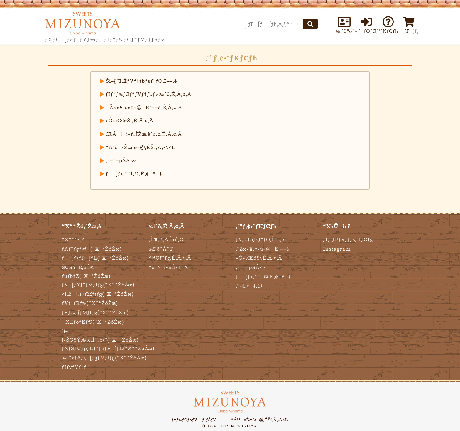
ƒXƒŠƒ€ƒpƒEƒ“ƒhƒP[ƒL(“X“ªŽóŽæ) (108, 348)
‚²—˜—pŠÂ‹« (121, 160)
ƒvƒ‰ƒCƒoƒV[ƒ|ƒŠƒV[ (196, 420)
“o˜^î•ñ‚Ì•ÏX (169, 267)
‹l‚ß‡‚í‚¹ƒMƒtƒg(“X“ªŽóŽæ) (97, 294)
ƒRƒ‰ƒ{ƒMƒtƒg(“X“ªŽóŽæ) (95, 312)
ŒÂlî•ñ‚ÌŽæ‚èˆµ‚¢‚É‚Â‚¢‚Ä (144, 134)
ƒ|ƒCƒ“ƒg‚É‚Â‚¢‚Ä (170, 258)
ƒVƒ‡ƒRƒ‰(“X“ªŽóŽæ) (90, 303)
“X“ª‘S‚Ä (73, 239)
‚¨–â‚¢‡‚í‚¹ (249, 285)
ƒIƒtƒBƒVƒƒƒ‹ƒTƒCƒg (348, 239)
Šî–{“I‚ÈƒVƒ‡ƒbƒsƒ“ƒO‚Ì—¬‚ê (141, 81)
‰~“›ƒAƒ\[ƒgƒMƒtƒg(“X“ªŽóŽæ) (104, 357)
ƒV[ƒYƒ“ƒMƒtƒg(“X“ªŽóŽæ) (98, 284)
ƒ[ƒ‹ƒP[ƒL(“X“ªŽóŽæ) (95, 258)
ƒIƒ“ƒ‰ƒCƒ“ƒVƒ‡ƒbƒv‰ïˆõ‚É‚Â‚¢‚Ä (149, 94)
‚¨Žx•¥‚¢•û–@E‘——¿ (262, 248)
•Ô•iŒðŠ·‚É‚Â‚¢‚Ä (130, 120)
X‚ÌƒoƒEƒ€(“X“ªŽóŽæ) (93, 322)
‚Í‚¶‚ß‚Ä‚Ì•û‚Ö (166, 239)
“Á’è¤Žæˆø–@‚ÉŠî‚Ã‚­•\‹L (141, 147)
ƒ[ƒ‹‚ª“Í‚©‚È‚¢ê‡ (134, 173)
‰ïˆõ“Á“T (161, 248)
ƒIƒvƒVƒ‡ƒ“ (75, 367)
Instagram (337, 248)
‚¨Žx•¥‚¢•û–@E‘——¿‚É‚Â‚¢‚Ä (144, 107)
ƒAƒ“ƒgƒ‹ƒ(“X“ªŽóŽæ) (92, 248)
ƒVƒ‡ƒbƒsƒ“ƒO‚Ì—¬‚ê (260, 239)
